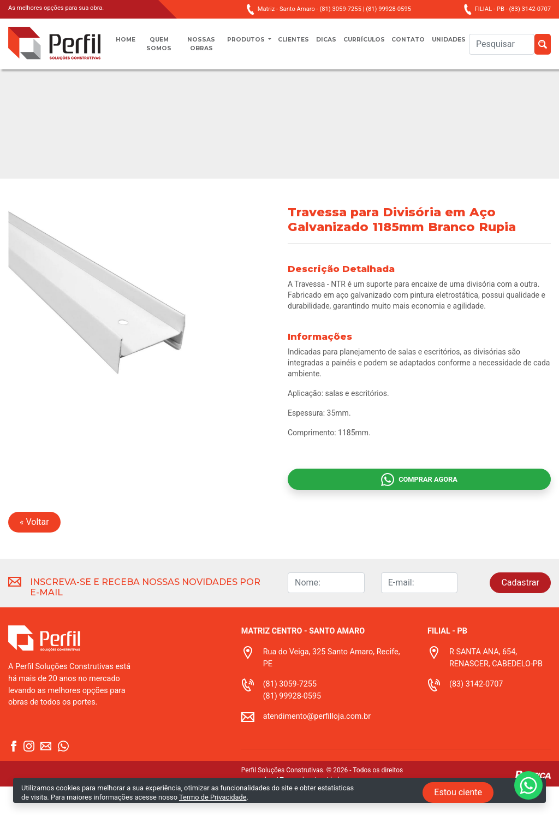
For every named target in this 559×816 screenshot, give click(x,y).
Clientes (293, 44)
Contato (422, 44)
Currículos (371, 44)
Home (127, 44)
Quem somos (160, 49)
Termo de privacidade (311, 809)
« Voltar (34, 551)
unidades (467, 44)
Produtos (241, 44)
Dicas (329, 44)
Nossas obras (196, 49)
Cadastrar (520, 612)
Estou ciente (458, 792)
